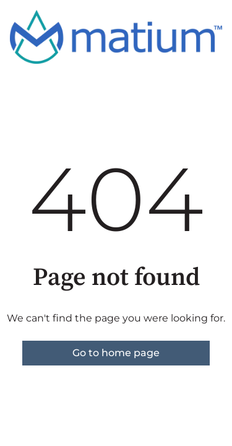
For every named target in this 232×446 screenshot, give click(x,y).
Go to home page (116, 353)
